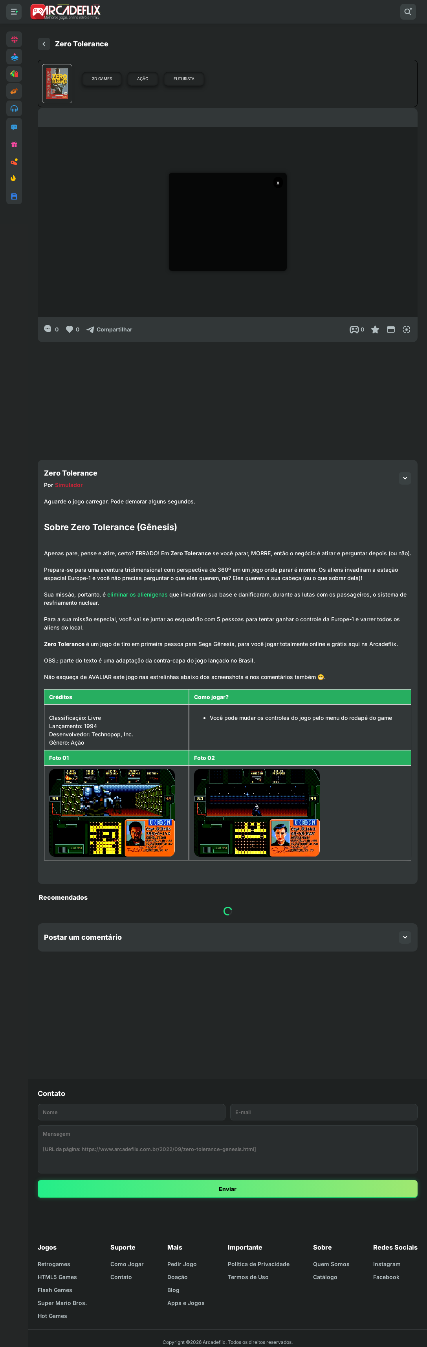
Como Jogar (127, 1264)
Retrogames (54, 1264)
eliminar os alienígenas (137, 594)
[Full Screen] (406, 329)
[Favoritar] (375, 329)
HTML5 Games (57, 1277)
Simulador (69, 484)
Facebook (386, 1277)
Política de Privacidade (259, 1264)
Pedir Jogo (182, 1264)
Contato (121, 1277)
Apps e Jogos (186, 1302)
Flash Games (55, 1290)
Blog (173, 1290)
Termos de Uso (248, 1277)
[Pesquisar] (408, 12)
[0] (51, 329)
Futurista (184, 78)
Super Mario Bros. (62, 1302)
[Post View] (357, 329)
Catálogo (325, 1277)
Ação (142, 78)
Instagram (387, 1264)
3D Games (102, 78)
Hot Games (52, 1315)
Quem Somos (331, 1264)
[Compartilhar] (109, 329)
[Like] (72, 329)
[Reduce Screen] (391, 329)
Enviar (227, 1189)
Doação (177, 1277)
